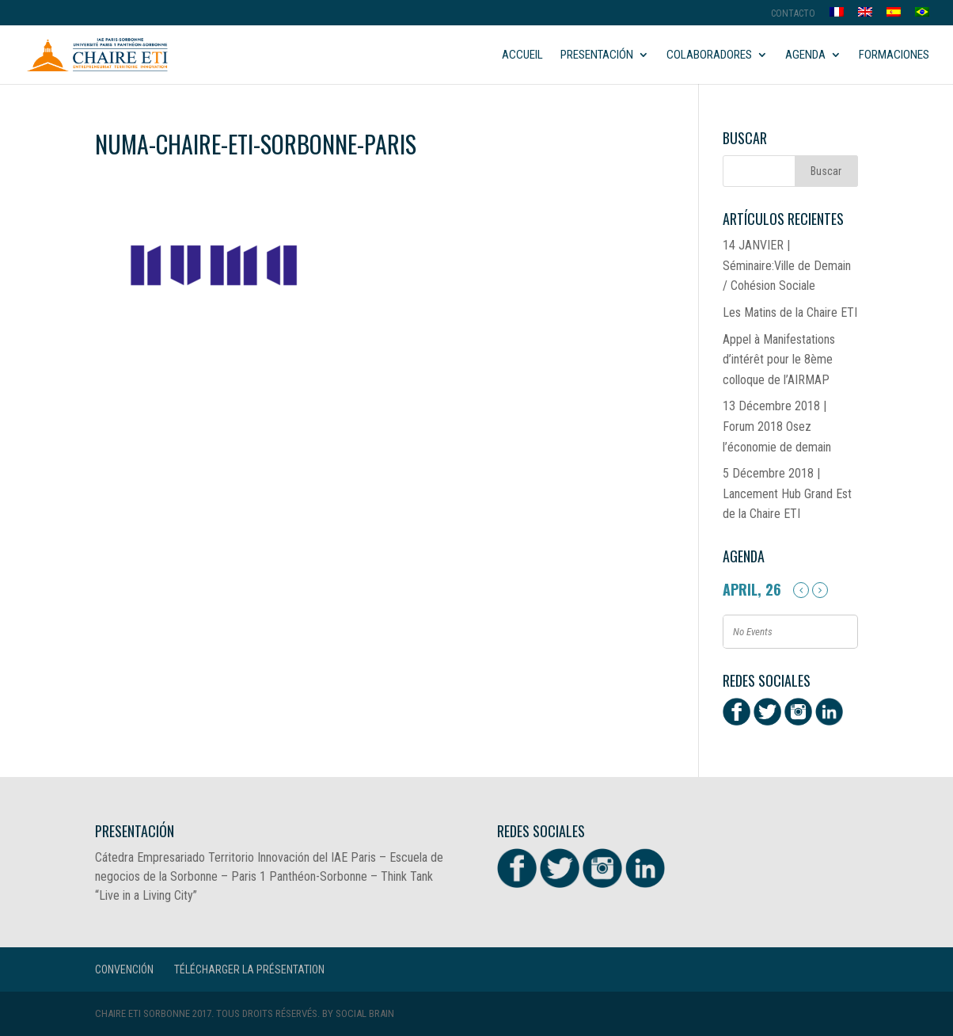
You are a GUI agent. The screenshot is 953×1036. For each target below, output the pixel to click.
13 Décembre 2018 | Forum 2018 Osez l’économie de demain (777, 426)
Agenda (805, 55)
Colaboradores (709, 55)
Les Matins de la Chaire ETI (790, 312)
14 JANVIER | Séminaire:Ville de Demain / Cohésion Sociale (787, 265)
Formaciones (894, 55)
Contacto (793, 14)
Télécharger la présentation (249, 969)
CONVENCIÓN (124, 969)
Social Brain (365, 1013)
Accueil (522, 55)
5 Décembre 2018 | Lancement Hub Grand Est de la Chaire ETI (787, 493)
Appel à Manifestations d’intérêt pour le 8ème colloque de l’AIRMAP (779, 359)
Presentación (596, 55)
